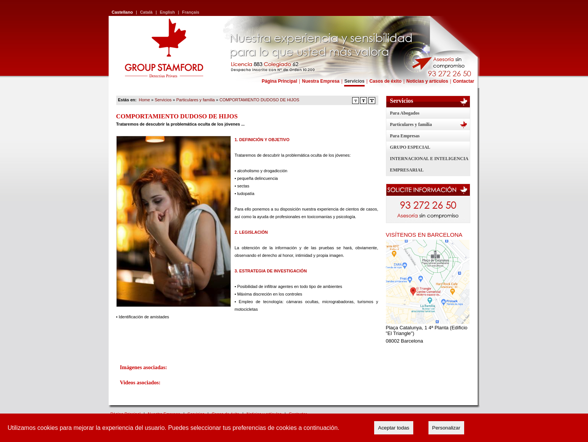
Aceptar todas (393, 428)
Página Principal (279, 81)
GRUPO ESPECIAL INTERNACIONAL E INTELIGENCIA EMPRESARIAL (429, 159)
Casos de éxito (385, 81)
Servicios (354, 81)
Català (146, 12)
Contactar (463, 81)
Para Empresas (405, 135)
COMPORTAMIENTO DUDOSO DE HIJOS (259, 100)
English (167, 12)
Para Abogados (405, 113)
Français (190, 12)
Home (144, 100)
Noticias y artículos (427, 81)
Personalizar (446, 428)
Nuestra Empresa (321, 81)
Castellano (122, 12)
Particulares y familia (411, 124)
